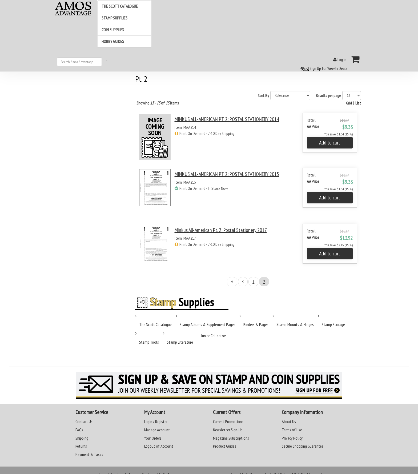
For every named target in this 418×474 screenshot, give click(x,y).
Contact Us (84, 421)
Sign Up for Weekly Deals (323, 68)
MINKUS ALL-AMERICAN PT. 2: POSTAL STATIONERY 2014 (227, 119)
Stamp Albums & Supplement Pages (207, 324)
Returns (81, 446)
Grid (349, 103)
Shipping (81, 438)
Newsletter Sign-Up (228, 429)
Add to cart (329, 142)
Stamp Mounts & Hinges (295, 324)
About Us (289, 421)
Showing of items (157, 103)
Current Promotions (228, 421)
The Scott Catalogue (155, 324)
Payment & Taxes (89, 454)
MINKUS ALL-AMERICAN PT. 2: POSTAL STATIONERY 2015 (227, 174)
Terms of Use (292, 429)
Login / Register (155, 421)
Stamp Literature (180, 342)
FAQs (79, 429)
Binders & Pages (255, 324)
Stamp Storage (333, 324)
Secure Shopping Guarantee (303, 446)
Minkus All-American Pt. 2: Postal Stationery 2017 (221, 230)
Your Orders (153, 438)
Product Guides (224, 446)
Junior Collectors (214, 335)
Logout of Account (158, 446)
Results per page (328, 95)
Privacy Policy (292, 438)
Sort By (263, 95)
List (358, 103)
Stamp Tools (149, 342)
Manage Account (157, 429)
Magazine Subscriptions (231, 438)
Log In (339, 59)
